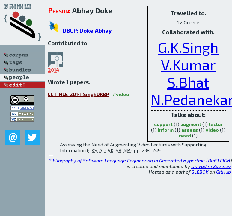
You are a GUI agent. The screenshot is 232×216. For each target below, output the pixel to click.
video (212, 130)
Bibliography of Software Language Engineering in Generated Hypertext (127, 160)
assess (189, 130)
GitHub (223, 172)
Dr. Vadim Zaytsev (211, 166)
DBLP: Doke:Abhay (87, 30)
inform (166, 130)
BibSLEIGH (219, 160)
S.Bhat (188, 82)
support (163, 124)
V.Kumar (188, 64)
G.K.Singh (188, 47)
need (185, 135)
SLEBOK (200, 172)
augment (190, 124)
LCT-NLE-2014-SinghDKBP (78, 94)
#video (121, 94)
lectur (216, 124)
